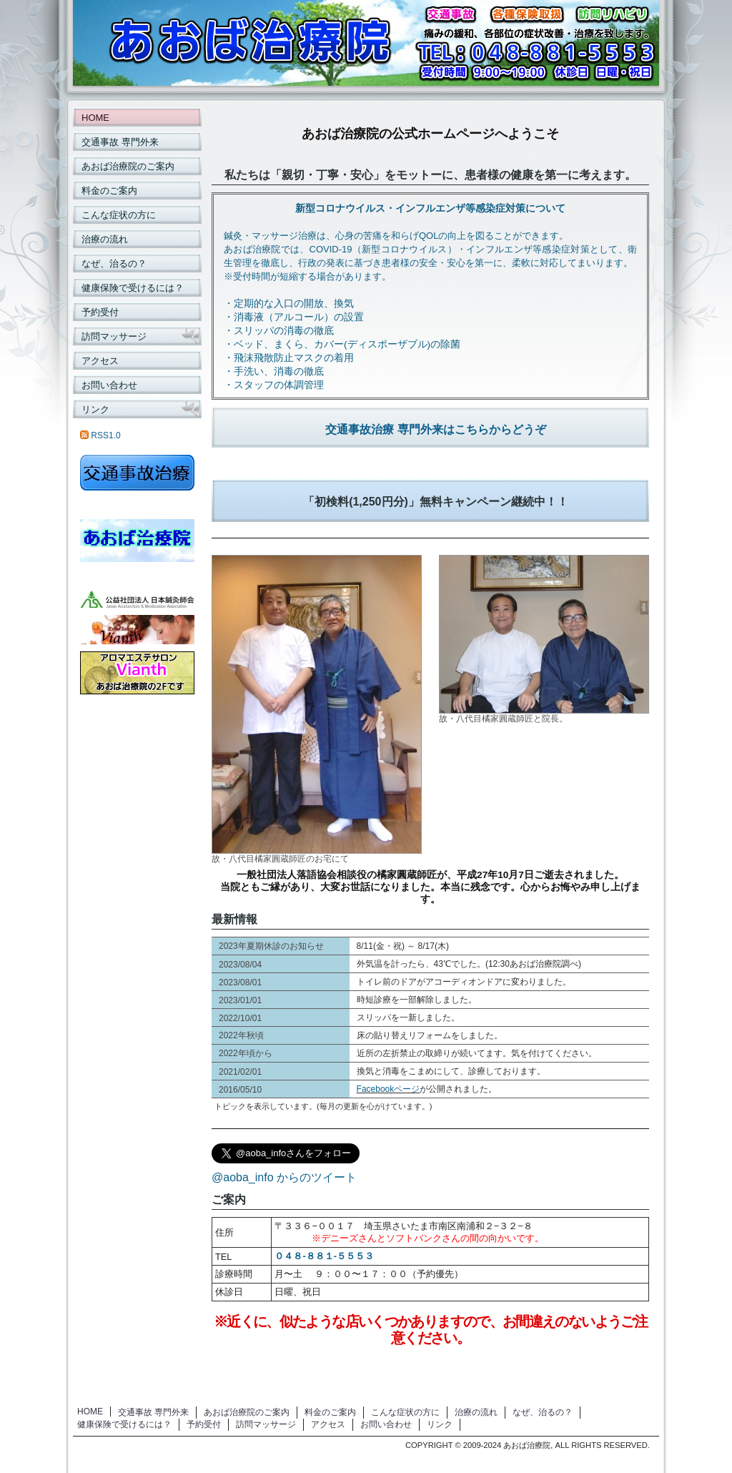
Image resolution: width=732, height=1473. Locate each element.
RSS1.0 (100, 435)
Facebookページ (388, 1089)
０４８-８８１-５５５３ (324, 1256)
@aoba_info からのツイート (284, 1177)
